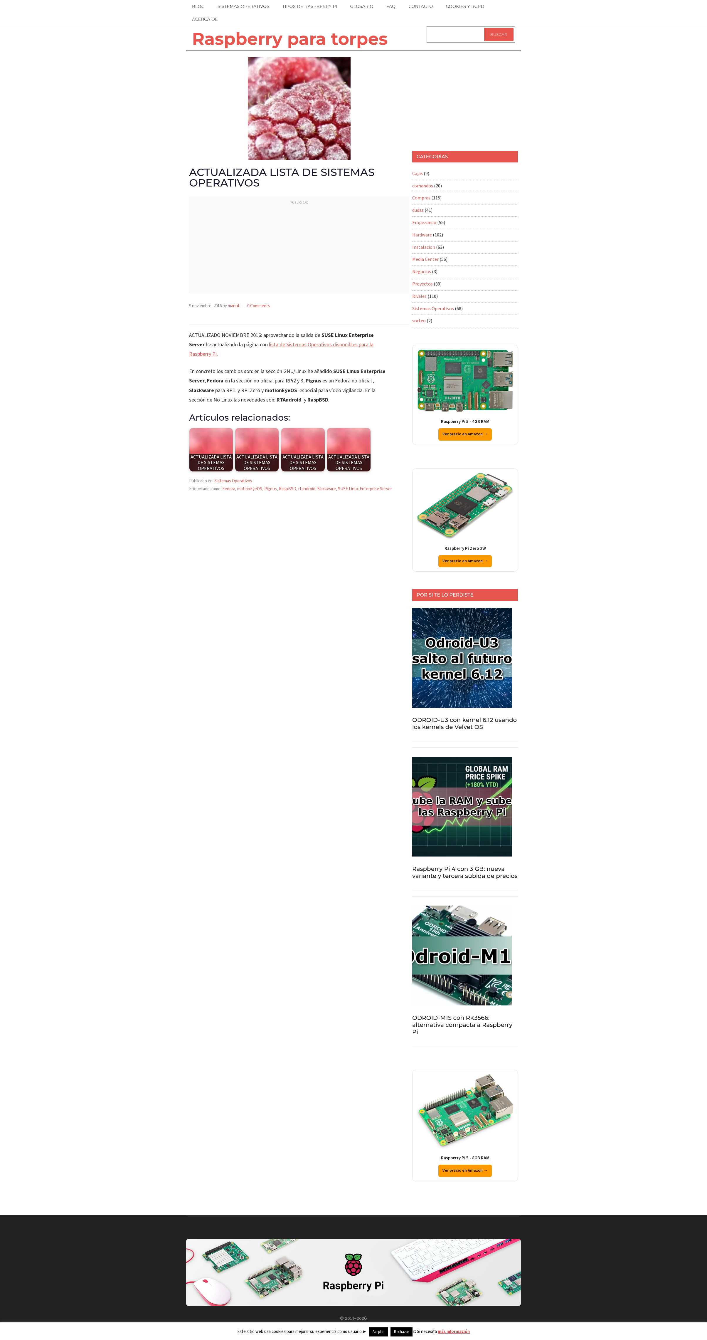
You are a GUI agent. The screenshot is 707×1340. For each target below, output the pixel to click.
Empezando (424, 222)
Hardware (422, 235)
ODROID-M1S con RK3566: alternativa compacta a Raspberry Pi (462, 1024)
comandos (422, 186)
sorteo (419, 321)
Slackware (326, 489)
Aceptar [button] (379, 1331)
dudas (418, 210)
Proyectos (422, 284)
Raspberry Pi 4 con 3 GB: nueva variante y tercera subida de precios (465, 872)
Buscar (498, 34)
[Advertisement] (299, 249)
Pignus (270, 489)
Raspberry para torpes (290, 38)
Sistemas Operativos (233, 481)
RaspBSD (287, 489)
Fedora (228, 489)
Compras (421, 198)
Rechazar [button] (401, 1331)
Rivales (419, 296)
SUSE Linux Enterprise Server (365, 489)
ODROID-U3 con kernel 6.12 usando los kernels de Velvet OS (464, 723)
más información (454, 1332)
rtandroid (306, 489)
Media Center (425, 259)
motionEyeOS (249, 489)
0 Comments (258, 306)
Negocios (421, 271)
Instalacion (423, 247)
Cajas (417, 173)
